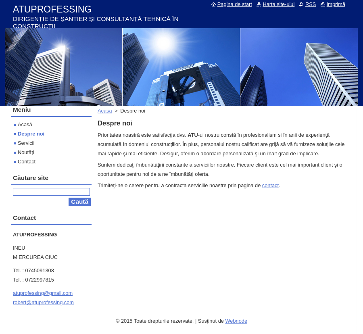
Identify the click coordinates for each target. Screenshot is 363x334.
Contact (26, 162)
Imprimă (336, 4)
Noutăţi (26, 152)
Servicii (26, 143)
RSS (310, 4)
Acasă (105, 111)
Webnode (236, 321)
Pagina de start (234, 4)
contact (270, 185)
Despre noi (31, 134)
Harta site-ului (278, 4)
